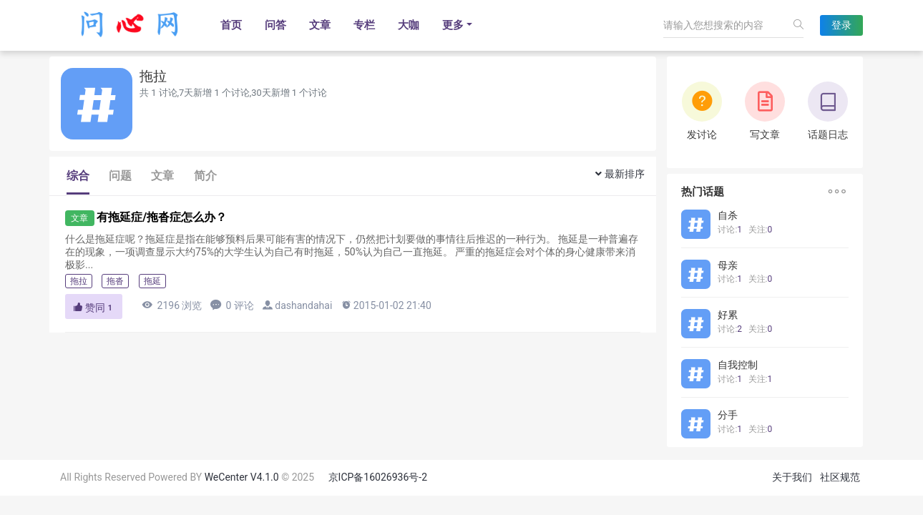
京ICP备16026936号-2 (377, 477)
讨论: (730, 230)
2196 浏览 (172, 305)
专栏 (364, 25)
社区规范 (840, 477)
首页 (231, 25)
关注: (760, 230)
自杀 (728, 215)
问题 (120, 175)
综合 (78, 175)
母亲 (728, 265)
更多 (453, 25)
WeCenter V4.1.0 (242, 477)
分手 (728, 415)
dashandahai (303, 305)
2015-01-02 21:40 (386, 305)
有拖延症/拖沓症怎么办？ (162, 217)
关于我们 (792, 477)
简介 (205, 175)
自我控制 (738, 365)
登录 (841, 25)
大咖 (408, 25)
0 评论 (232, 305)
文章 (320, 25)
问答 (275, 25)
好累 (728, 314)
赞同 (93, 307)
